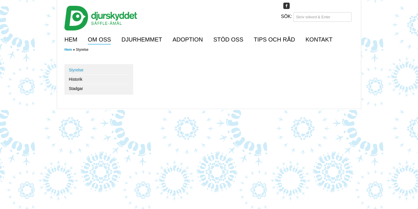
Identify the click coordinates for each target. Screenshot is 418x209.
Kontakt (319, 39)
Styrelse (76, 70)
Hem (70, 39)
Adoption (187, 39)
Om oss (99, 39)
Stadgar (76, 88)
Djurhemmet (141, 39)
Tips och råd (274, 39)
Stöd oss (228, 39)
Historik (75, 79)
